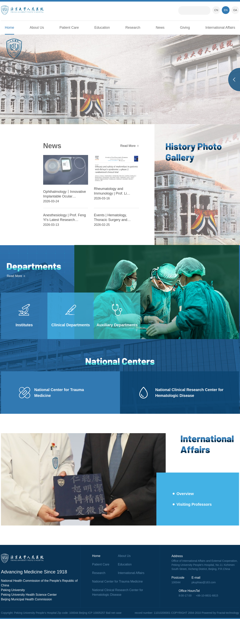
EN (225, 10)
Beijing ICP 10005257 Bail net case (100, 612)
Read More (127, 145)
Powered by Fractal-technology (220, 612)
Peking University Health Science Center (29, 594)
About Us (37, 27)
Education (102, 27)
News (160, 27)
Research (132, 27)
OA (235, 10)
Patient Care (69, 27)
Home (9, 27)
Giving (185, 27)
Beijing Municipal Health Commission (26, 599)
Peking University (13, 590)
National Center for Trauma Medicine (117, 581)
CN (216, 10)
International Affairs (220, 27)
